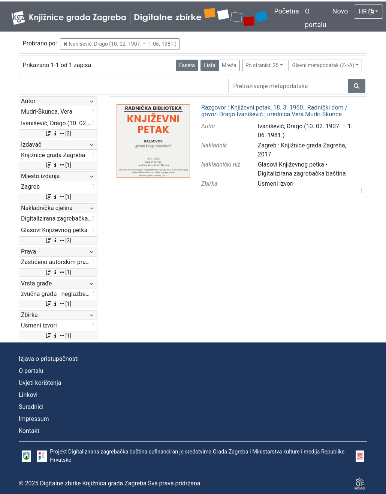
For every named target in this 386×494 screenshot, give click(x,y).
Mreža (229, 65)
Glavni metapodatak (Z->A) (323, 65)
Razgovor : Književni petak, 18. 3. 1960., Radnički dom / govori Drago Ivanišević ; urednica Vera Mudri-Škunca (274, 110)
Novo (340, 11)
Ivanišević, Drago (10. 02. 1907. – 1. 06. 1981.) (120, 44)
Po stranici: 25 (262, 65)
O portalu (31, 370)
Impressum (34, 418)
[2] (58, 134)
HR (366, 11)
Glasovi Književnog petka (291, 164)
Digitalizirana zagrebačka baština (302, 173)
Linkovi (28, 394)
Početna (286, 11)
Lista (209, 65)
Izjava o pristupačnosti (49, 358)
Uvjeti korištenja (40, 382)
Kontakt (29, 430)
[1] (58, 165)
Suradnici (31, 406)
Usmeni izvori (276, 183)
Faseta (187, 65)
